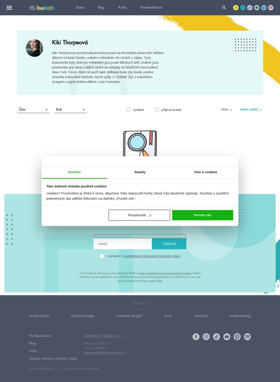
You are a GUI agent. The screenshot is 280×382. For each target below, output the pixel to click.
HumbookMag (240, 320)
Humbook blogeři (129, 320)
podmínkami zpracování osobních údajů (152, 256)
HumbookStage (82, 320)
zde (159, 280)
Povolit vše (202, 215)
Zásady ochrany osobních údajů (53, 358)
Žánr (33, 109)
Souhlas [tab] (74, 172)
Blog (101, 7)
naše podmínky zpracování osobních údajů (165, 273)
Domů (80, 7)
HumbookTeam (151, 7)
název (227, 109)
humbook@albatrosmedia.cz (105, 357)
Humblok (201, 320)
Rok (70, 109)
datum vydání (251, 109)
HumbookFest (39, 320)
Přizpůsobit (139, 215)
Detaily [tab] (140, 172)
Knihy (122, 7)
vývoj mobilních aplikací (82, 368)
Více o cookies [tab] (205, 172)
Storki (168, 320)
